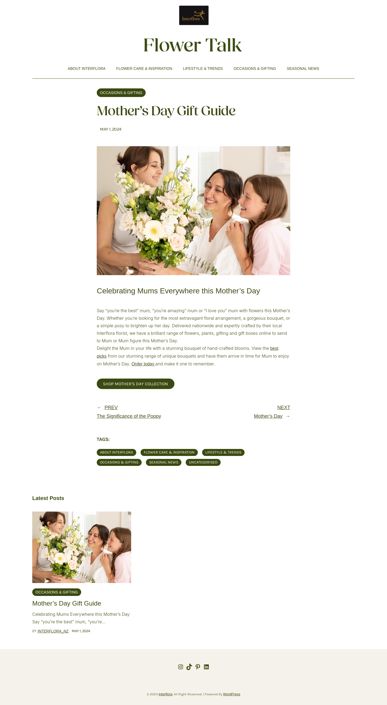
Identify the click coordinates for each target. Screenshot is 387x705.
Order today (142, 364)
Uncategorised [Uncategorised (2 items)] (203, 462)
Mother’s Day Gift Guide (66, 603)
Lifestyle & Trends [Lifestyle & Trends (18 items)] (223, 452)
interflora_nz (53, 631)
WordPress (231, 694)
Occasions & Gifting (121, 93)
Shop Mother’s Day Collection (135, 383)
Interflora (165, 694)
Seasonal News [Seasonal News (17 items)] (163, 462)
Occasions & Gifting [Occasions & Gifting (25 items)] (119, 462)
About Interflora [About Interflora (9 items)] (116, 452)
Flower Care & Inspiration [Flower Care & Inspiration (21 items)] (169, 452)
